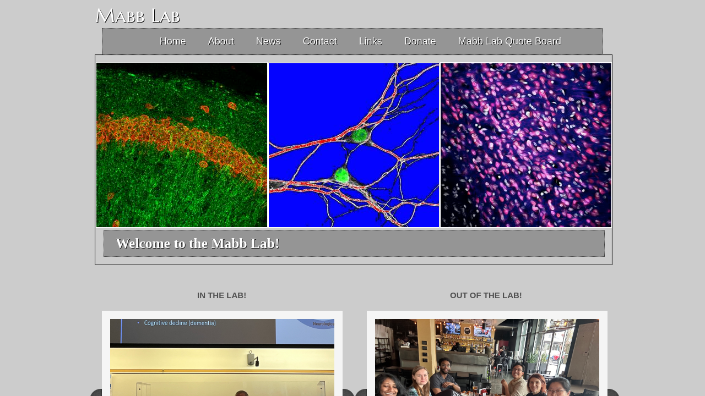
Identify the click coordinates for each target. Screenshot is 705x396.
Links (370, 41)
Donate (420, 41)
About (221, 41)
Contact (320, 41)
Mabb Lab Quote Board (509, 41)
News (268, 41)
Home (173, 41)
